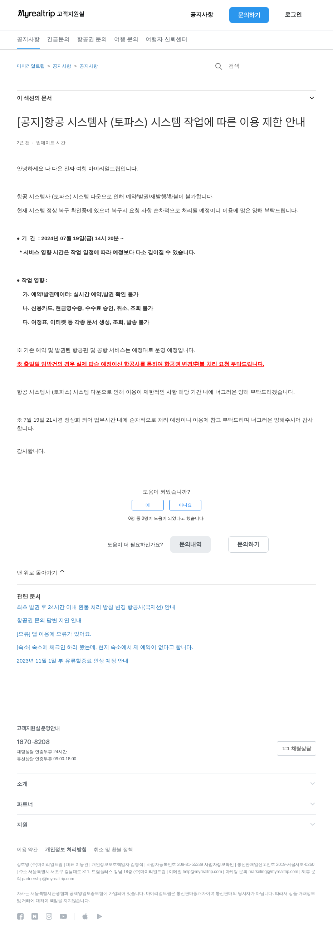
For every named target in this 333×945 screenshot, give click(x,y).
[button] (166, 784)
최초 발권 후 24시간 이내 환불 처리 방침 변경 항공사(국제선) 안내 (96, 607)
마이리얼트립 (31, 66)
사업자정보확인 (219, 864)
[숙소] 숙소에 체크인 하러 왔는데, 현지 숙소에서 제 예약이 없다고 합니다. (105, 647)
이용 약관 (27, 849)
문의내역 (190, 544)
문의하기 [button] (249, 14)
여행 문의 (126, 39)
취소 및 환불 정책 (113, 849)
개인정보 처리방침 (66, 849)
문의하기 (248, 544)
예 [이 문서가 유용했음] (148, 505)
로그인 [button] (293, 15)
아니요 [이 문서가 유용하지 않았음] (185, 505)
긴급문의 (58, 39)
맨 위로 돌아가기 (41, 571)
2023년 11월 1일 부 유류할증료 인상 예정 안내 (73, 661)
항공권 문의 (92, 39)
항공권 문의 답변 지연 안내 (49, 620)
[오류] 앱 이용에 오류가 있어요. (54, 634)
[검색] (262, 65)
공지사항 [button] (201, 15)
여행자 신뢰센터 (166, 39)
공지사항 (28, 39)
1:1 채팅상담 (296, 748)
